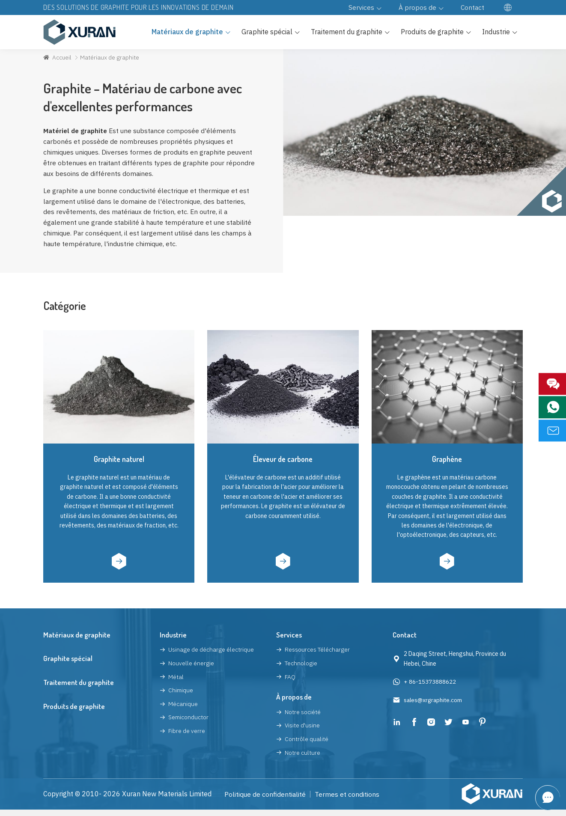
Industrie (173, 641)
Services (289, 641)
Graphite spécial (67, 665)
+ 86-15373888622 (430, 688)
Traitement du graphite (78, 688)
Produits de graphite (74, 712)
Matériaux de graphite (76, 641)
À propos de (294, 703)
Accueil (62, 60)
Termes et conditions (348, 800)
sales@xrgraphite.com (434, 706)
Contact (405, 641)
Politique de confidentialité (265, 800)
